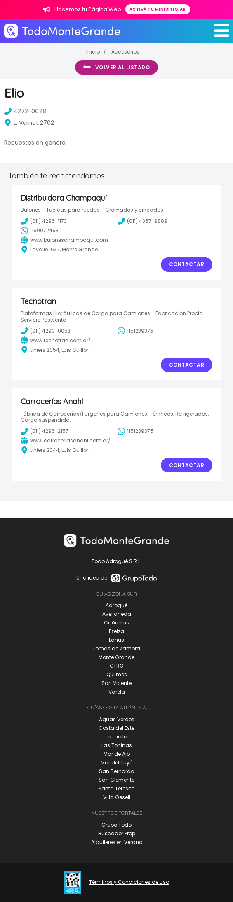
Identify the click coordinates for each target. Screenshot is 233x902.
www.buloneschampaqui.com (64, 240)
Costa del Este (116, 727)
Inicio (93, 51)
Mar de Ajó (117, 753)
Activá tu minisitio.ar (157, 9)
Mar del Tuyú (117, 762)
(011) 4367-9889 (142, 221)
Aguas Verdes (116, 719)
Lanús (116, 639)
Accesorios (125, 51)
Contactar (187, 264)
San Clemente (116, 779)
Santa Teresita (116, 788)
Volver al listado (116, 67)
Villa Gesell (116, 797)
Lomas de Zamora (116, 648)
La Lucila (116, 736)
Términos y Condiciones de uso (129, 882)
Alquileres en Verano (116, 842)
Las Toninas (116, 745)
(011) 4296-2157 (44, 431)
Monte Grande (116, 657)
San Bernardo (116, 771)
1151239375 (135, 330)
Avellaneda (116, 613)
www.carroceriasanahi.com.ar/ (66, 440)
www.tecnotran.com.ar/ (56, 340)
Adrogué (116, 605)
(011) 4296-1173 (44, 221)
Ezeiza (116, 631)
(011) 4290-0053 (46, 330)
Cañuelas (116, 622)
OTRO (116, 665)
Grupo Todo (116, 824)
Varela (116, 691)
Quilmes (116, 674)
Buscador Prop (116, 833)
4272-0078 (25, 111)
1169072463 (40, 230)
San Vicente (116, 683)
